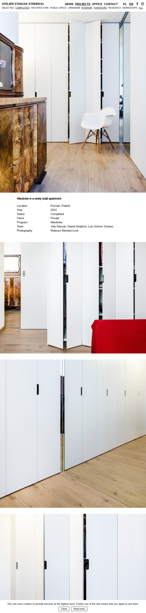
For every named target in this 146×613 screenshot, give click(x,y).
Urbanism (74, 7)
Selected (8, 7)
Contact (111, 4)
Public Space (58, 7)
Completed (22, 7)
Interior (87, 7)
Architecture (40, 7)
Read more (79, 609)
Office (97, 4)
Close (64, 609)
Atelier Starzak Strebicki (23, 4)
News (69, 4)
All (141, 7)
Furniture (100, 7)
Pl (125, 4)
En (131, 4)
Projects (82, 4)
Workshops (130, 7)
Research (114, 7)
